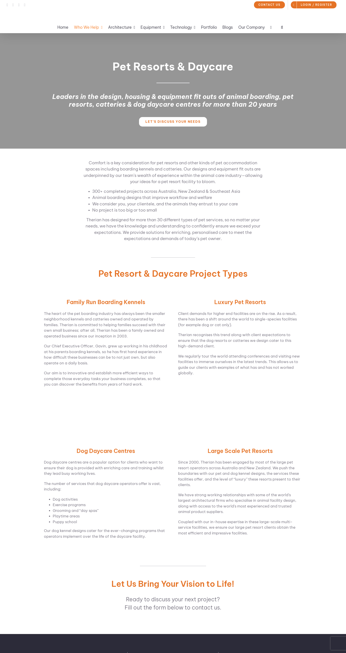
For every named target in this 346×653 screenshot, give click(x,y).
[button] (282, 27)
